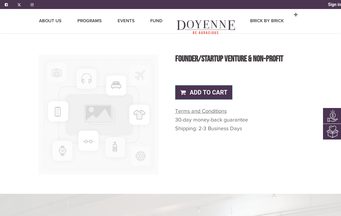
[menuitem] (157, 27)
